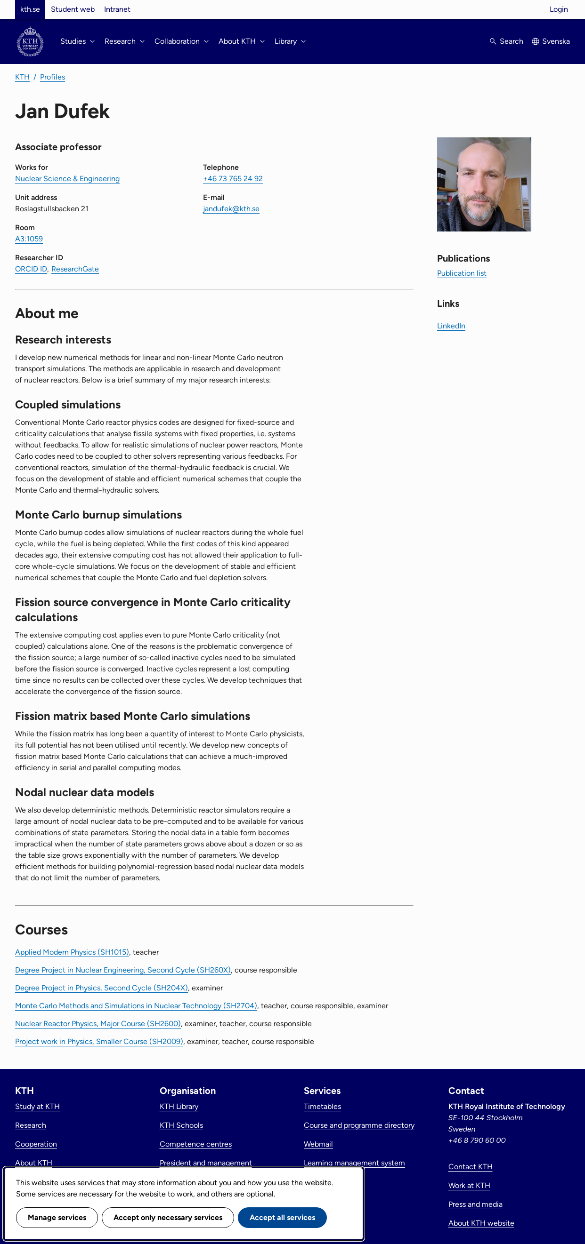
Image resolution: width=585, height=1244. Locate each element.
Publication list (462, 273)
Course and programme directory (359, 1125)
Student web (73, 9)
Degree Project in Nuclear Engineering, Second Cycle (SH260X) (123, 969)
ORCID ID (31, 268)
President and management (206, 1162)
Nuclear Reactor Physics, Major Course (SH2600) (98, 1023)
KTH (22, 76)
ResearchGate (75, 268)
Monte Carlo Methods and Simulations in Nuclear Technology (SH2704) (136, 1005)
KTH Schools (181, 1125)
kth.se (30, 9)
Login (559, 9)
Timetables (322, 1106)
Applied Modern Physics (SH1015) (72, 952)
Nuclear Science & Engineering (67, 178)
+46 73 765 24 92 (233, 178)
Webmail (318, 1144)
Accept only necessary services (168, 1217)
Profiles (52, 76)
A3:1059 (29, 238)
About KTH (33, 1162)
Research (30, 1125)
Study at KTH (37, 1106)
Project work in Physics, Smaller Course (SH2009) (99, 1041)
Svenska (556, 41)
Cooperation (36, 1144)
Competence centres (196, 1144)
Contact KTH (470, 1166)
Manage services (57, 1217)
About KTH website (481, 1223)
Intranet (117, 9)
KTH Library (179, 1106)
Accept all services (282, 1217)
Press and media (475, 1204)
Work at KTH (469, 1185)
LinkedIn (451, 325)
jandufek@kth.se (231, 208)
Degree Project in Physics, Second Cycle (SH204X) (101, 987)
